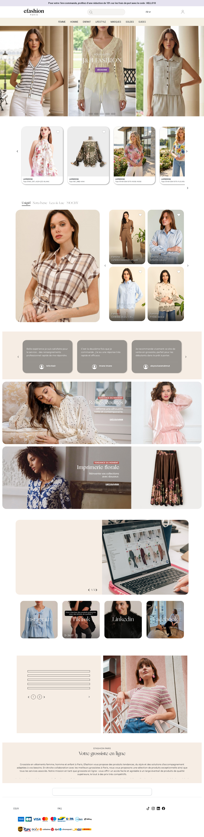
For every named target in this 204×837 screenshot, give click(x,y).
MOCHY (72, 203)
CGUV (16, 808)
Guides (142, 22)
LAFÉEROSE (28, 179)
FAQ (60, 808)
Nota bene (40, 203)
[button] (89, 590)
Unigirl (26, 203)
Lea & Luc (56, 203)
